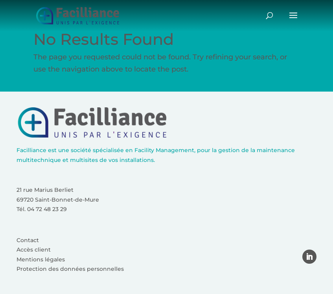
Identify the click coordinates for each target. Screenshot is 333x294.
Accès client (34, 249)
